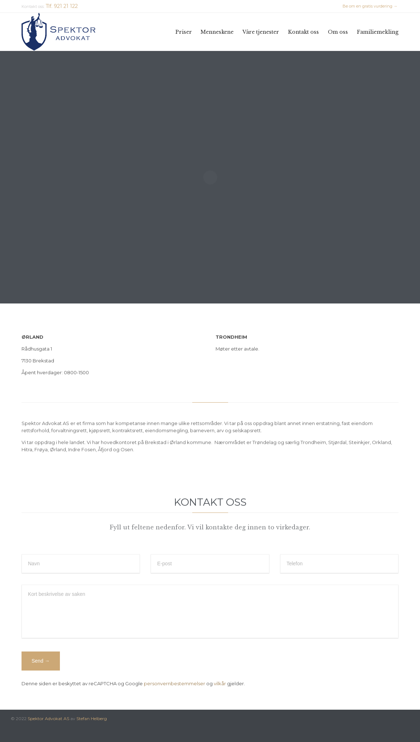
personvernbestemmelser (174, 683)
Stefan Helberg (91, 718)
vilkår (220, 683)
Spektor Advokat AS (48, 718)
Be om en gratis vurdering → (369, 6)
